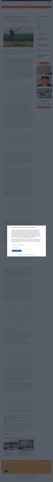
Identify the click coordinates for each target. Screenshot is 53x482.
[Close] (44, 227)
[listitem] (26, 245)
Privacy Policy (32, 254)
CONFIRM (17, 250)
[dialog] (26, 241)
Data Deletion (21, 254)
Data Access (26, 254)
